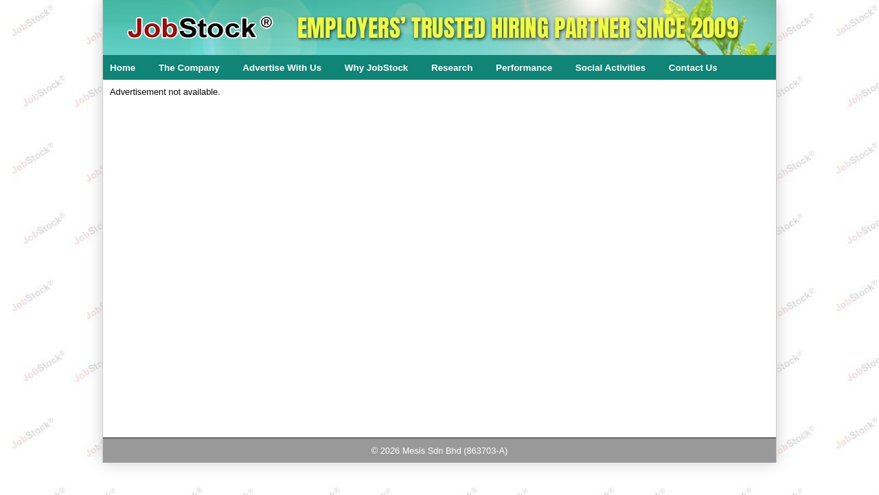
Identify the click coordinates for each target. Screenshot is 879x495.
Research (452, 68)
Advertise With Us (281, 68)
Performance (524, 68)
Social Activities (610, 68)
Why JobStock (377, 68)
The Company (189, 68)
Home (122, 68)
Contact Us (693, 68)
